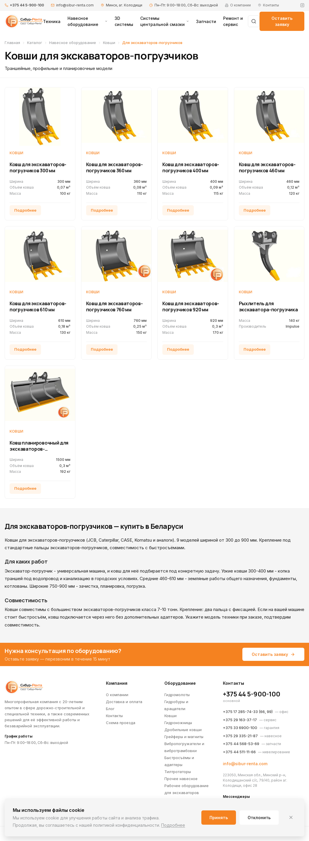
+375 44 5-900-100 (27, 5)
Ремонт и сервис (233, 21)
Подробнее (173, 825)
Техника (52, 21)
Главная (12, 42)
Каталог (34, 42)
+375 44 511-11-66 (239, 751)
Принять (218, 817)
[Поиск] (254, 21)
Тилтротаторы (177, 771)
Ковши (109, 42)
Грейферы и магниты (183, 736)
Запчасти (206, 21)
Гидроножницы (178, 722)
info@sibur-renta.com (75, 5)
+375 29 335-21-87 (240, 735)
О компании (117, 694)
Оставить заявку (281, 21)
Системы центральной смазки (164, 21)
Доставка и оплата (124, 701)
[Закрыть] (291, 817)
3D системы (124, 21)
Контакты (114, 715)
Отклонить (259, 817)
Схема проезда (120, 722)
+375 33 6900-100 (240, 727)
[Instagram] (302, 5)
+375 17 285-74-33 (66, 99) (248, 711)
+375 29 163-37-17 (240, 719)
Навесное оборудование (88, 21)
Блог (110, 708)
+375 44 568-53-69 (241, 743)
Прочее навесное (181, 778)
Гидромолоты (177, 694)
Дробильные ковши (183, 729)
